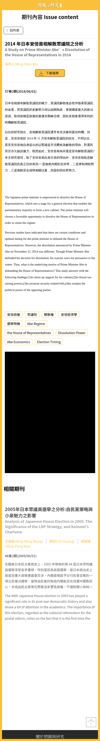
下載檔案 (49, 73)
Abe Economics (18, 341)
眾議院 (32, 314)
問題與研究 (50, 5)
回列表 (12, 30)
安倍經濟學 (69, 314)
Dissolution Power (72, 332)
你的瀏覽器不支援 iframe (50, 412)
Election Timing (49, 341)
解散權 (49, 314)
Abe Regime (36, 323)
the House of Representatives (29, 332)
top (91, 722)
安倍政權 (13, 314)
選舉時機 (13, 323)
